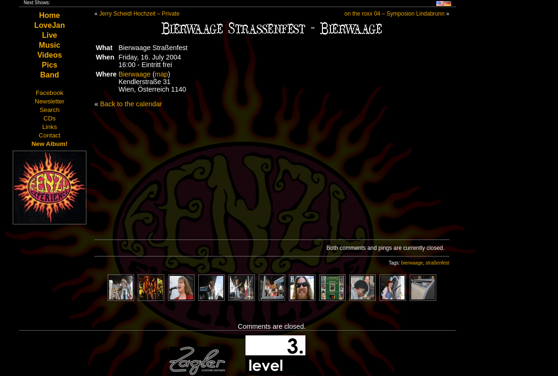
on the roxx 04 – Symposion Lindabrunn (394, 13)
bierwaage (412, 262)
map (161, 74)
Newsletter (50, 101)
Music (49, 45)
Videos (49, 55)
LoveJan (49, 25)
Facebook (50, 92)
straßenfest (437, 262)
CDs (49, 118)
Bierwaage (134, 74)
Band (49, 75)
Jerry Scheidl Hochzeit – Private (139, 13)
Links (49, 126)
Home (49, 15)
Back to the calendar (131, 104)
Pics (50, 65)
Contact (49, 135)
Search (49, 109)
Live (49, 35)
